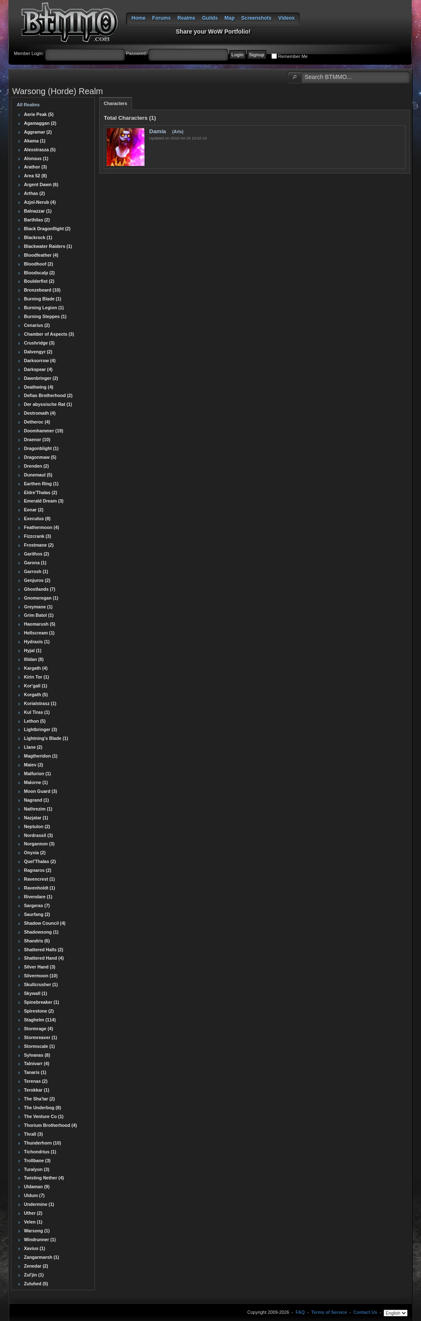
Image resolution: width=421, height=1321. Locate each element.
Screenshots (256, 18)
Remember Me (293, 56)
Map (229, 18)
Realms (186, 18)
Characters (115, 103)
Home (138, 18)
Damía (158, 131)
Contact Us (365, 1312)
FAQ (300, 1312)
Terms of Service (329, 1312)
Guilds (210, 18)
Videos (286, 18)
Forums (161, 18)
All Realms (28, 104)
